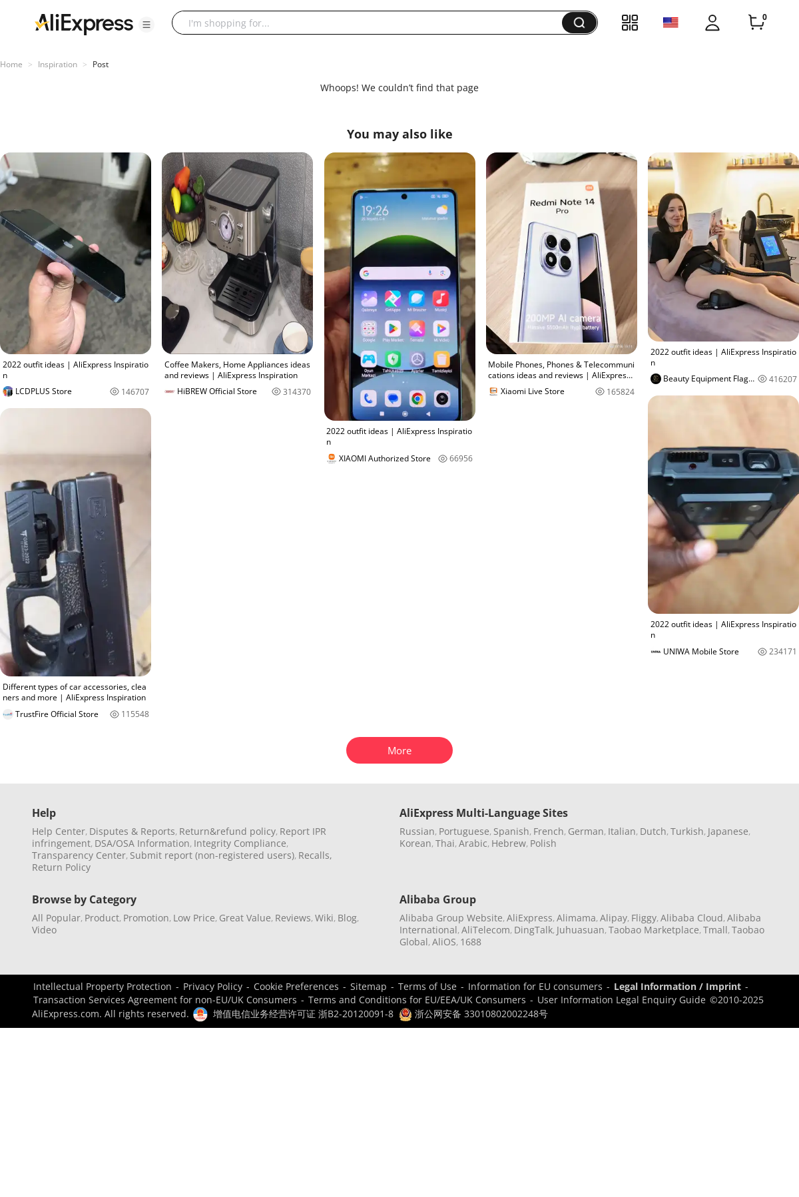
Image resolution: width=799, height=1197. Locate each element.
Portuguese (464, 831)
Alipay (613, 917)
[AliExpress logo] (84, 23)
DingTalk (533, 929)
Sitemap (368, 986)
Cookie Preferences (296, 986)
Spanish (511, 831)
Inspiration (57, 64)
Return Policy (61, 867)
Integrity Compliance (240, 843)
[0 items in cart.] (756, 22)
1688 (470, 941)
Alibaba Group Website (451, 917)
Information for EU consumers (535, 986)
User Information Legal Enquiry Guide (621, 999)
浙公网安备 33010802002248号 (473, 1013)
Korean (415, 843)
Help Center (58, 831)
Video (44, 929)
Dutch (653, 831)
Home (11, 64)
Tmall (715, 929)
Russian (417, 831)
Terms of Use (427, 986)
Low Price (194, 917)
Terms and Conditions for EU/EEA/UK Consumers (417, 999)
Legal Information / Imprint (677, 986)
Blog (347, 917)
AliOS (444, 941)
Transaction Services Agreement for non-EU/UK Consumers (165, 999)
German (586, 831)
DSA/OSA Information (142, 843)
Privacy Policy (212, 986)
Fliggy (644, 917)
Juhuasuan (581, 929)
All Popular (56, 917)
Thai (445, 843)
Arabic (473, 843)
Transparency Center (79, 855)
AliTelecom (485, 929)
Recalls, (315, 855)
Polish (543, 843)
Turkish (687, 831)
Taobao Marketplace (654, 929)
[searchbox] (372, 22)
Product (102, 917)
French (548, 831)
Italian (622, 831)
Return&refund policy (227, 831)
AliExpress (530, 917)
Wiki (324, 917)
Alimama (576, 917)
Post (101, 64)
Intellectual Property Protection (102, 986)
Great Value (245, 917)
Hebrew (508, 843)
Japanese (728, 831)
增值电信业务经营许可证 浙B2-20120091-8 (303, 1013)
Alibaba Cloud (692, 917)
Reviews (293, 917)
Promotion (146, 917)
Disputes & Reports (132, 831)
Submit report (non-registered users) (212, 855)
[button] (146, 25)
